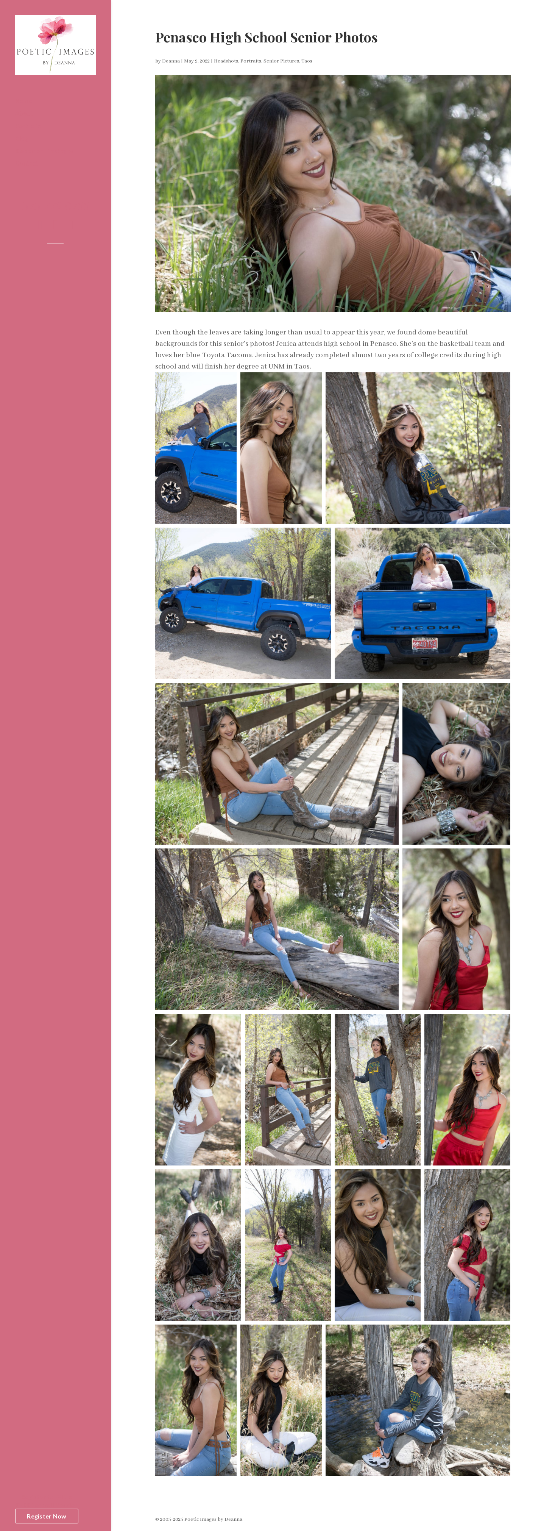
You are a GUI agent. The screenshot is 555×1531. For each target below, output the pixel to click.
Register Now (46, 1516)
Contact (26, 164)
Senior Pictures (281, 61)
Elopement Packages (44, 151)
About (24, 114)
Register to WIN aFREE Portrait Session (46, 1500)
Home (23, 101)
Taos (306, 61)
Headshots (226, 61)
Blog (21, 139)
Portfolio (28, 126)
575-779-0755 (55, 207)
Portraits (250, 61)
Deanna (171, 61)
